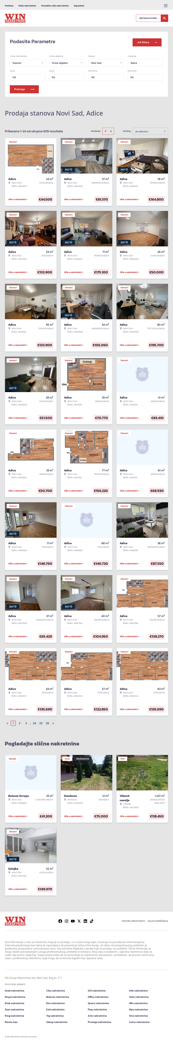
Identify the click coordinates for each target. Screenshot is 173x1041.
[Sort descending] (111, 129)
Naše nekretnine (27, 5)
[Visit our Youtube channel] (73, 919)
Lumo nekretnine (139, 1020)
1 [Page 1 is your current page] (13, 721)
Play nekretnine (97, 1007)
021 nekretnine (97, 989)
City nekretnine (55, 989)
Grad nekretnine (14, 989)
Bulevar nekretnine (57, 995)
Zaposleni (79, 5)
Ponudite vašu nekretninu (55, 5)
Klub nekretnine (14, 1001)
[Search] (164, 18)
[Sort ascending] (105, 129)
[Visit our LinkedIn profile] (85, 919)
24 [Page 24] (34, 721)
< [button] (7, 721)
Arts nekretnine (97, 1014)
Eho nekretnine (55, 1001)
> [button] (53, 721)
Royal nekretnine (15, 995)
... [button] (30, 721)
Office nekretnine (98, 995)
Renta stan (11, 1020)
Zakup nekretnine (56, 1020)
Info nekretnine (138, 989)
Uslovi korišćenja (158, 919)
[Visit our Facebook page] (60, 919)
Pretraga (24, 87)
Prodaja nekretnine (99, 1020)
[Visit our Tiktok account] (92, 919)
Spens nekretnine (98, 1001)
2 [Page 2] (19, 721)
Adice (133, 61)
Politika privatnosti (133, 919)
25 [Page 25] (41, 721)
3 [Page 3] (26, 721)
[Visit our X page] (79, 919)
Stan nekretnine (14, 1007)
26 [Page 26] (47, 721)
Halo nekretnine (139, 995)
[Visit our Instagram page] (66, 919)
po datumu (141, 129)
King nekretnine (14, 1014)
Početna (9, 5)
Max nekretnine (138, 1007)
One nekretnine (138, 1014)
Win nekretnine (138, 1001)
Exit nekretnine (55, 1007)
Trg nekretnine (55, 1014)
